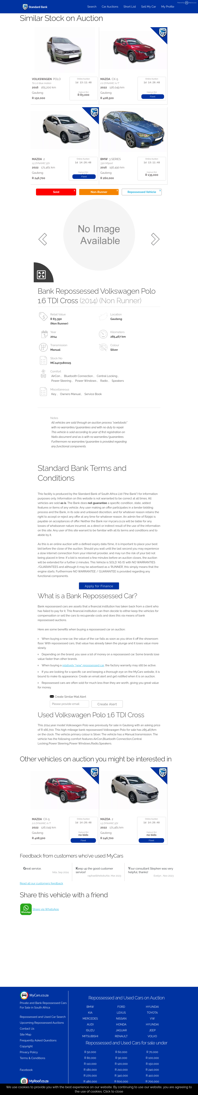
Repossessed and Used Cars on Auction (126, 998)
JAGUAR (121, 1030)
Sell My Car (148, 6)
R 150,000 (152, 1064)
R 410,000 (152, 1075)
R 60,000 (121, 1052)
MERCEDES (90, 1018)
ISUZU (90, 1030)
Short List (130, 6)
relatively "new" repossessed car (83, 665)
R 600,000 (121, 1081)
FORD (121, 1007)
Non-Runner (104, 191)
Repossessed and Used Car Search (43, 1017)
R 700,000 (152, 1081)
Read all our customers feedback (41, 883)
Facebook (26, 1070)
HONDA (121, 1024)
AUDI (90, 1024)
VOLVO (152, 1036)
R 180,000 (90, 1069)
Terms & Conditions (32, 1058)
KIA (90, 1012)
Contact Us (27, 1028)
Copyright (26, 1046)
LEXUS (121, 1012)
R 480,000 (90, 1081)
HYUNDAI (152, 1007)
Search (91, 6)
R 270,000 (90, 1075)
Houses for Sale (34, 1083)
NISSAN (121, 1018)
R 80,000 (90, 1058)
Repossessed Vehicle (144, 191)
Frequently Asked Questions (38, 1040)
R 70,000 (152, 1052)
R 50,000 (90, 1052)
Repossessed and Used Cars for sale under (126, 1043)
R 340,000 (121, 1075)
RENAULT (121, 1036)
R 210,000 (121, 1069)
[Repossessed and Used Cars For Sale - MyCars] (35, 7)
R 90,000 (121, 1058)
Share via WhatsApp (46, 909)
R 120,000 (121, 1064)
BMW (90, 1007)
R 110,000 (90, 1064)
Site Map (25, 1034)
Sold (64, 191)
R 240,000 (152, 1069)
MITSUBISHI (90, 1036)
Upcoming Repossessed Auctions (42, 1022)
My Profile (167, 6)
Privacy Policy (29, 1052)
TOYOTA (152, 1012)
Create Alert (107, 704)
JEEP (152, 1030)
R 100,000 (152, 1058)
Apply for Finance (99, 586)
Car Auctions (110, 6)
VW (152, 1018)
